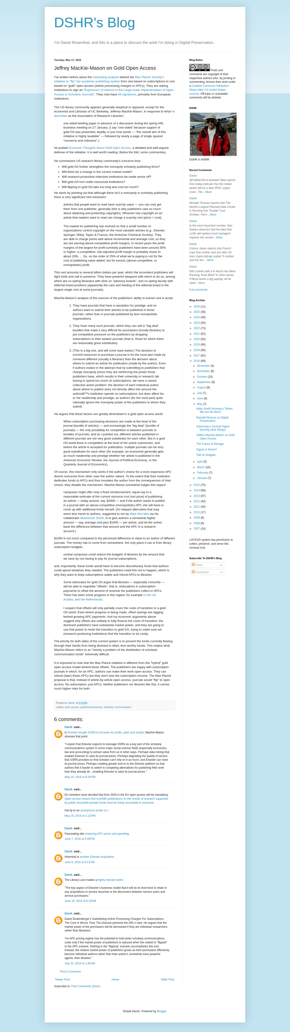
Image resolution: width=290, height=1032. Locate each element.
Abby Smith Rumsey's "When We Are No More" (214, 410)
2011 (197, 506)
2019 (197, 344)
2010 (197, 512)
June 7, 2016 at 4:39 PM (80, 838)
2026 (197, 306)
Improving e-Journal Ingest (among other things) (212, 428)
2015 (197, 485)
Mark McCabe (139, 514)
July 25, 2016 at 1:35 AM (80, 963)
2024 (197, 317)
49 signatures (127, 94)
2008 (197, 523)
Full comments (198, 289)
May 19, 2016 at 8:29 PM (80, 777)
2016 (197, 361)
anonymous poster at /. (94, 810)
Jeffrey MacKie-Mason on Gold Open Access (215, 436)
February (203, 472)
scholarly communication (117, 707)
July (200, 393)
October (202, 376)
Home (115, 979)
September (204, 382)
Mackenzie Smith (92, 518)
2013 (197, 496)
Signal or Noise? (206, 449)
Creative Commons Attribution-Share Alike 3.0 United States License (209, 89)
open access (72, 707)
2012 (197, 501)
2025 (197, 312)
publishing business (91, 707)
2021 (197, 333)
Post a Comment (70, 971)
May (200, 404)
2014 (197, 490)
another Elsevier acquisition (97, 856)
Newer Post (62, 979)
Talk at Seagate (206, 455)
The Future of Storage (210, 444)
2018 (197, 350)
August (202, 387)
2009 (197, 517)
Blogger (161, 1011)
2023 (197, 322)
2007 (197, 528)
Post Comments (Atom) (85, 986)
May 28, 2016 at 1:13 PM (80, 815)
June (200, 398)
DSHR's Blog (94, 22)
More (208, 192)
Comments (200, 572)
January (202, 478)
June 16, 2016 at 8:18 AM (80, 901)
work (225, 82)
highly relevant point (110, 880)
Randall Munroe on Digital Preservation (212, 419)
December (204, 365)
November (204, 371)
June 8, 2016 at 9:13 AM (79, 862)
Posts (197, 565)
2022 (197, 328)
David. (69, 727)
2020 (197, 339)
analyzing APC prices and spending (107, 833)
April (200, 461)
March (201, 467)
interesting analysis (106, 77)
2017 (197, 355)
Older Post (167, 979)
